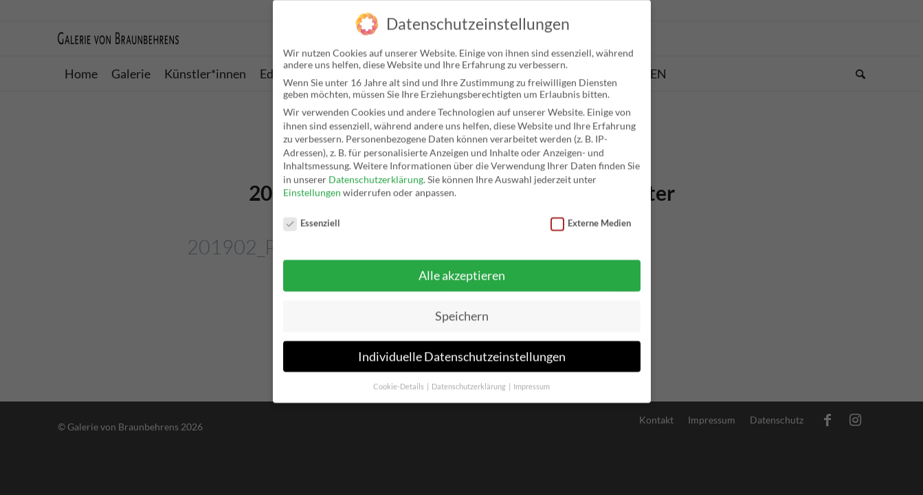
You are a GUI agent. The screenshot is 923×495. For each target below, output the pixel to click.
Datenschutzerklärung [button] (469, 379)
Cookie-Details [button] (399, 379)
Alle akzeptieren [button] (462, 268)
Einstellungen (312, 186)
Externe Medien (591, 216)
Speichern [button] (462, 309)
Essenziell (312, 216)
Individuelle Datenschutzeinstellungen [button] (462, 349)
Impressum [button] (531, 379)
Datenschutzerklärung (376, 172)
